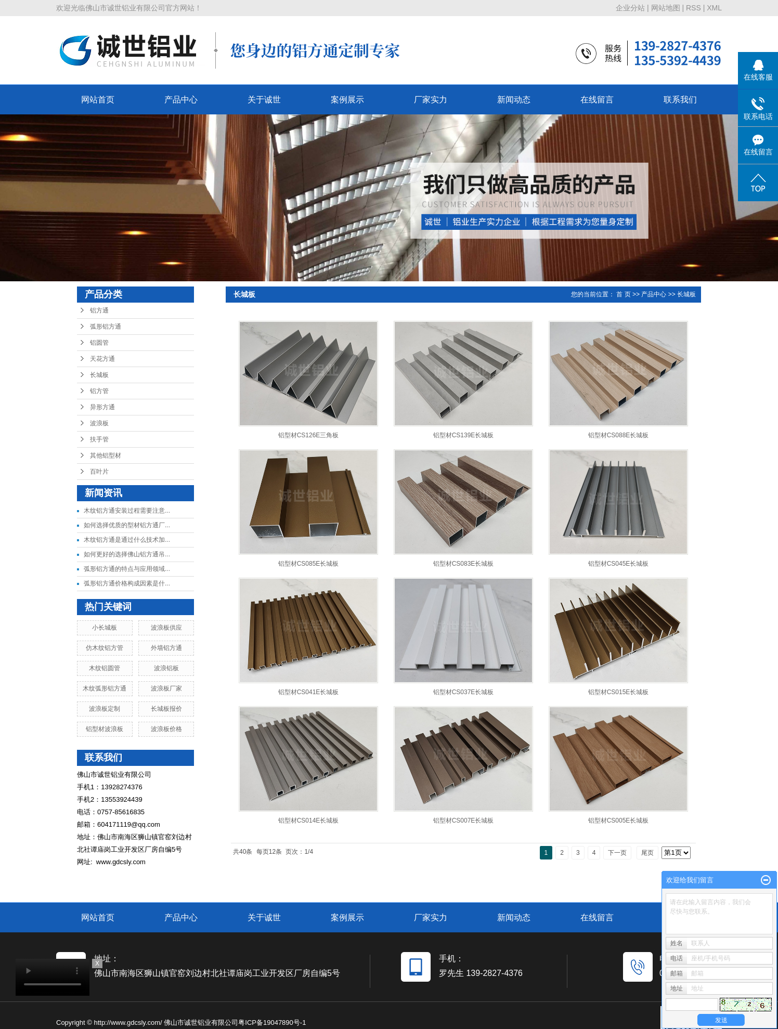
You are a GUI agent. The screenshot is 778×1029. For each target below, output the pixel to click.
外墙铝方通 (166, 648)
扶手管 (99, 439)
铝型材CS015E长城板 (618, 692)
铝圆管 (99, 342)
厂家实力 (430, 99)
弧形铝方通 (105, 326)
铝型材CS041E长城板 (308, 692)
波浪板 (99, 423)
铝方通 (99, 310)
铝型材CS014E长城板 (308, 820)
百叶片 (99, 471)
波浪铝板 (166, 668)
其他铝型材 (105, 455)
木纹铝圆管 (104, 668)
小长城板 (104, 627)
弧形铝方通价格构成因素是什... (127, 583)
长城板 (99, 375)
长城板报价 (166, 708)
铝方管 (99, 391)
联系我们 (680, 99)
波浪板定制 (104, 708)
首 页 (623, 294)
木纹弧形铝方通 (104, 688)
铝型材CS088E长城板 (618, 435)
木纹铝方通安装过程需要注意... (127, 510)
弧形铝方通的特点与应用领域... (127, 568)
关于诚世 (264, 99)
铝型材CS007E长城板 (463, 820)
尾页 (647, 852)
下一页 (617, 852)
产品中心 (181, 99)
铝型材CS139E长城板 (463, 435)
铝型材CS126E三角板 (308, 435)
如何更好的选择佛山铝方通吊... (127, 554)
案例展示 (347, 99)
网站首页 (97, 99)
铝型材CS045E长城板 (618, 563)
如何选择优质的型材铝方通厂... (127, 525)
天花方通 (102, 358)
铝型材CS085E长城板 (308, 563)
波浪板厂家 (166, 688)
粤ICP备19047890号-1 (272, 1022)
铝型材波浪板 (104, 729)
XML (714, 8)
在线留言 (597, 99)
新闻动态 (513, 99)
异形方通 (102, 407)
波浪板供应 (166, 627)
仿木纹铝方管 (104, 648)
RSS (693, 8)
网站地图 (665, 8)
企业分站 (630, 8)
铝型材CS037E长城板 (463, 692)
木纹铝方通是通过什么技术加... (127, 539)
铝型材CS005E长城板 (618, 820)
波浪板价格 (166, 729)
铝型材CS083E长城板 (463, 563)
